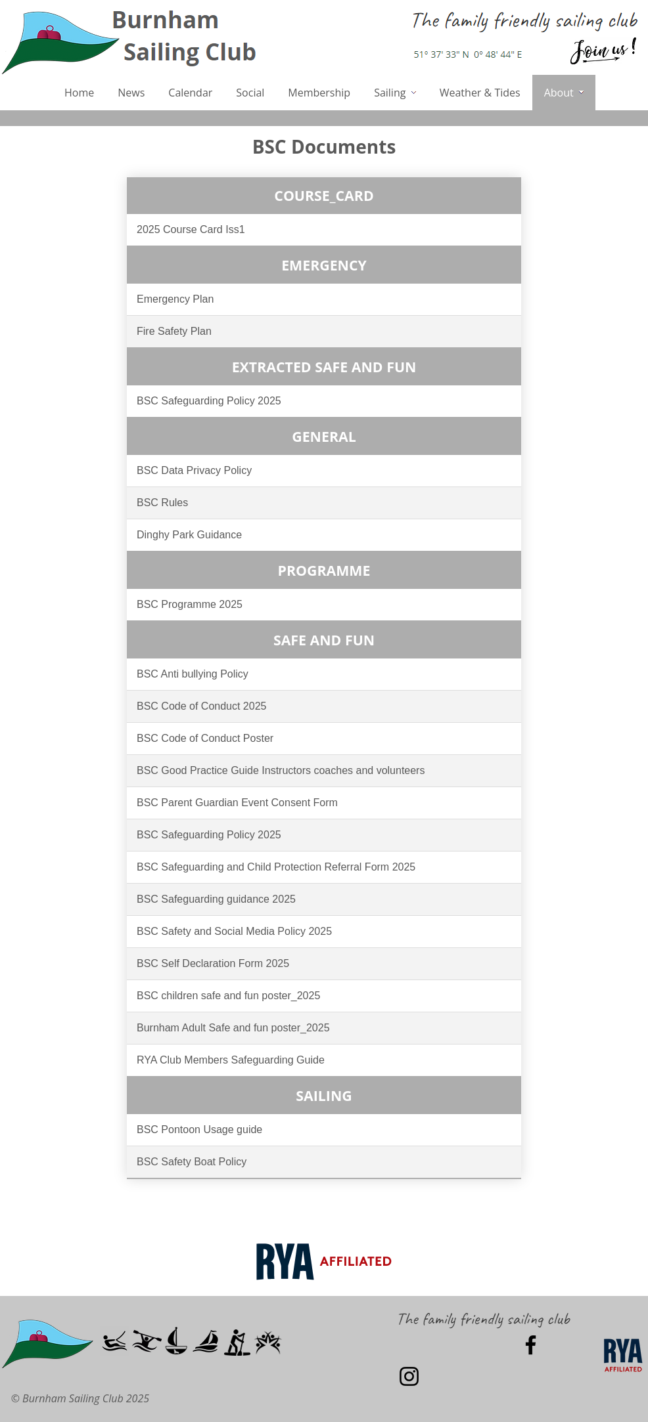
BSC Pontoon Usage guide (199, 1129)
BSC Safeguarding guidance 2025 (216, 899)
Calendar (190, 92)
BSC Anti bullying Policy (192, 673)
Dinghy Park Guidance (189, 534)
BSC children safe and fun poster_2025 (228, 995)
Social (250, 92)
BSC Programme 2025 (190, 604)
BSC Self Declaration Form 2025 (213, 963)
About (564, 92)
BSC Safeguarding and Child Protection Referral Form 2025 (276, 867)
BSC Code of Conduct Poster (205, 738)
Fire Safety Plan (174, 331)
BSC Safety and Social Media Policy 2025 (234, 931)
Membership (319, 92)
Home (79, 92)
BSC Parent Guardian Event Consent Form (237, 802)
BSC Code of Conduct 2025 (201, 706)
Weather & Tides (480, 92)
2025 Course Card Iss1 (191, 229)
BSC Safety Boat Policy (191, 1161)
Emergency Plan (175, 299)
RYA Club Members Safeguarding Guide (231, 1060)
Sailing (395, 92)
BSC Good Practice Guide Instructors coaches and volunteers (281, 770)
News (131, 92)
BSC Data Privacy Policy (194, 470)
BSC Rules (162, 502)
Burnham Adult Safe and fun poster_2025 (233, 1027)
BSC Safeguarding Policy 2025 (209, 400)
